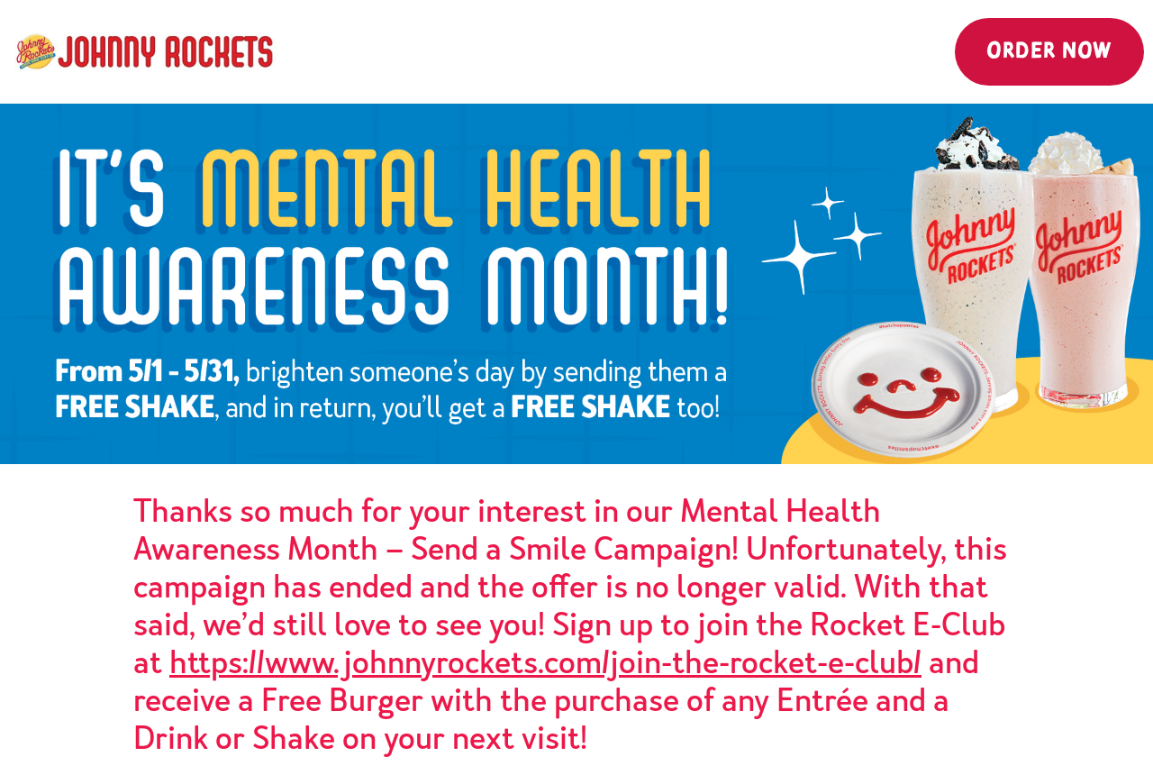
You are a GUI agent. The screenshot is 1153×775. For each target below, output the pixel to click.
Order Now (1049, 52)
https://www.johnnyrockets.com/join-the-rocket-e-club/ (545, 662)
